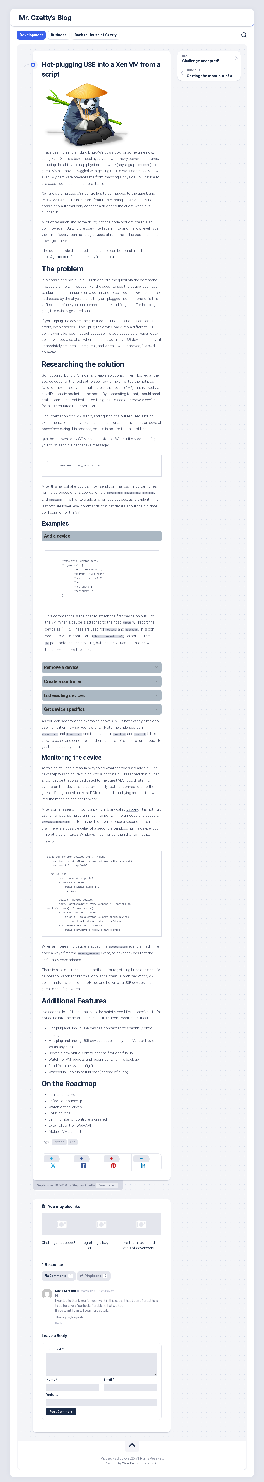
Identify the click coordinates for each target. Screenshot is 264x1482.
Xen (54, 159)
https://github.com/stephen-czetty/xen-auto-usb (82, 258)
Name (51, 1375)
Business (59, 36)
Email (109, 1375)
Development (31, 36)
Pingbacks (95, 1272)
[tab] (102, 537)
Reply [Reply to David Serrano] (58, 1319)
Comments (59, 1272)
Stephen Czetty (83, 1181)
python (59, 1143)
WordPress (130, 1459)
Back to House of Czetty (96, 36)
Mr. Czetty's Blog (45, 18)
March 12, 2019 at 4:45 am (97, 1286)
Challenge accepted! (58, 1238)
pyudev (132, 810)
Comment (55, 1345)
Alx (157, 1459)
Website (52, 1390)
